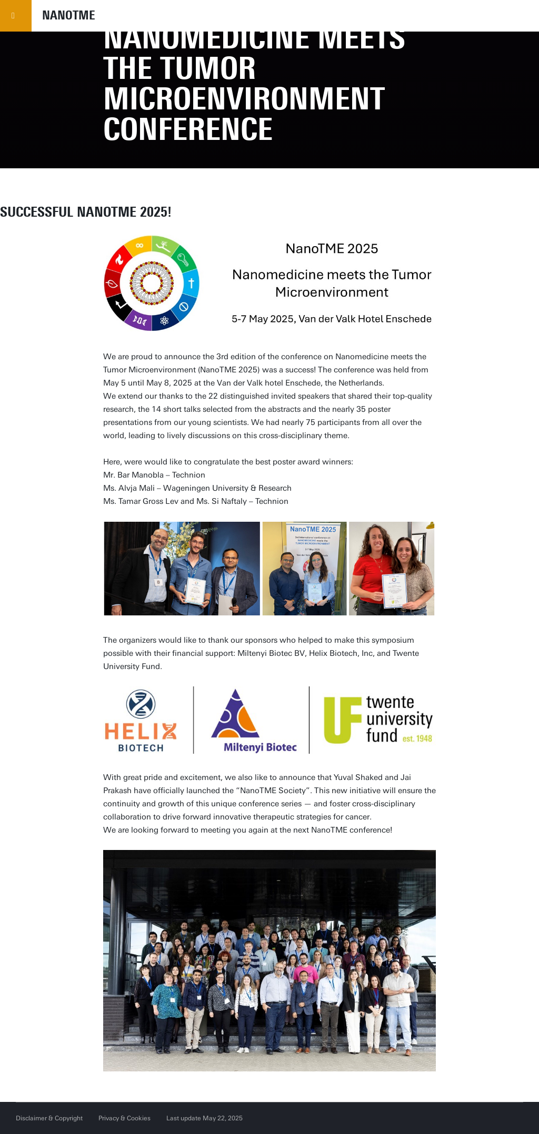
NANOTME (68, 15)
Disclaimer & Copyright (49, 1118)
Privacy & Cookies (124, 1118)
